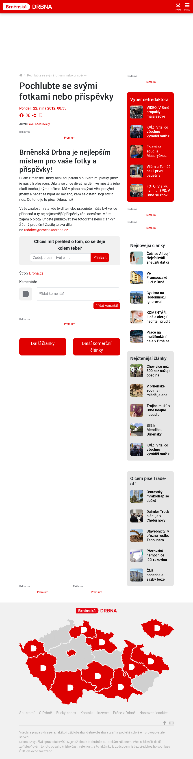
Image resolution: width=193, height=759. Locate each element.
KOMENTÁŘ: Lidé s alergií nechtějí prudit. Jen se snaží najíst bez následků (159, 323)
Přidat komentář (106, 305)
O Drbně (45, 713)
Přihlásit (99, 257)
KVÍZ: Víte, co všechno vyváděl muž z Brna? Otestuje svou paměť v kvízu (158, 138)
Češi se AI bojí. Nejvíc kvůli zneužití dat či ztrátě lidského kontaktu (158, 262)
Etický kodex (66, 713)
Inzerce (102, 713)
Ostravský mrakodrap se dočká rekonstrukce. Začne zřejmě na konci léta (158, 503)
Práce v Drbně (124, 713)
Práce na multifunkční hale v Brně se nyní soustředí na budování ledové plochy (158, 343)
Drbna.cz (36, 273)
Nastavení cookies (153, 713)
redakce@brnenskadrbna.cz (46, 230)
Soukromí (27, 713)
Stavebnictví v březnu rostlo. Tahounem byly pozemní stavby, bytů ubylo (158, 542)
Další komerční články (96, 347)
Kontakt (86, 713)
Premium (69, 137)
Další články (42, 343)
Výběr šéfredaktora (149, 99)
